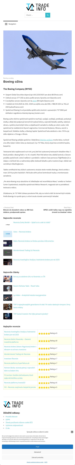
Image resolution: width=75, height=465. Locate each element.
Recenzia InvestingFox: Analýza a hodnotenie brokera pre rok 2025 (36, 259)
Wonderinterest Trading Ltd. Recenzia (26, 250)
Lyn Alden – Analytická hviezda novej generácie (29, 295)
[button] (72, 432)
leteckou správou (46, 140)
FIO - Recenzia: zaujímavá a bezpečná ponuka (20, 387)
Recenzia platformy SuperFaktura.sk (16, 363)
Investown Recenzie (11, 358)
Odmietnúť (37, 452)
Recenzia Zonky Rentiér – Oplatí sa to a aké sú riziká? (31, 222)
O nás (8, 428)
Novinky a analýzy (8, 78)
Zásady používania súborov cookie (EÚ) (19, 422)
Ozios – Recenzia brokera (22, 232)
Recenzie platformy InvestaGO (14, 382)
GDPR (45, 462)
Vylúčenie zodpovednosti (14, 425)
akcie (35, 100)
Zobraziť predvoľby (37, 457)
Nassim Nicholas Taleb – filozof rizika (26, 286)
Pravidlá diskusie (11, 416)
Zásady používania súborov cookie (35, 462)
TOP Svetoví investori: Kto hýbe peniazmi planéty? (30, 314)
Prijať (37, 447)
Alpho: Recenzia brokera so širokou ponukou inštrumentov (33, 241)
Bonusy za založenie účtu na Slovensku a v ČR (29, 276)
